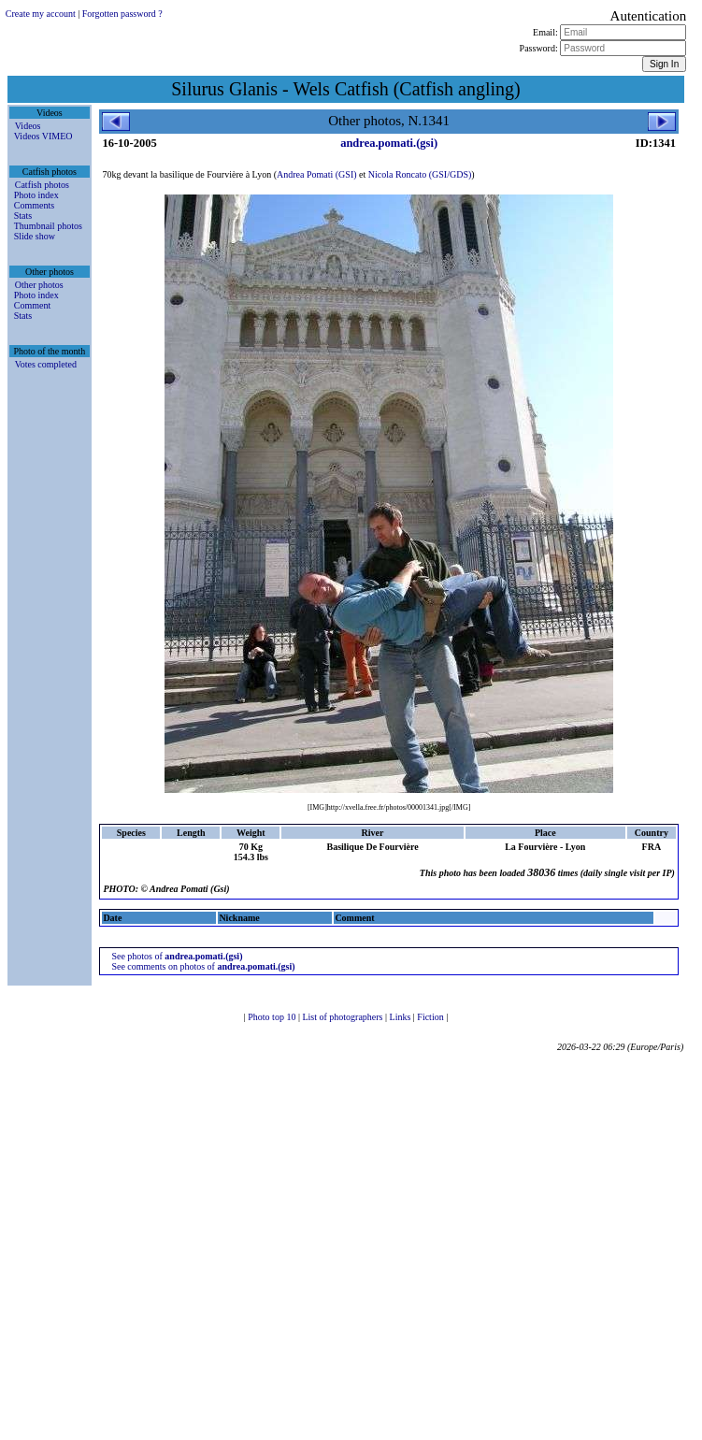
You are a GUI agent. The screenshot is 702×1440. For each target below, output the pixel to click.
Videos (28, 126)
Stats (23, 215)
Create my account (41, 13)
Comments (34, 205)
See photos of (176, 956)
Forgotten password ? (122, 13)
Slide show (34, 236)
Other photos (39, 285)
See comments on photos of (202, 966)
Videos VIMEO (43, 136)
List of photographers (343, 1017)
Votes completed (46, 364)
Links (401, 1017)
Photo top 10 (273, 1017)
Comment (32, 305)
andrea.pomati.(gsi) (388, 143)
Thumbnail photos (48, 226)
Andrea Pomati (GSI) (317, 174)
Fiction (431, 1017)
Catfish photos (42, 185)
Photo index (36, 195)
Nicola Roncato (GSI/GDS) (420, 174)
